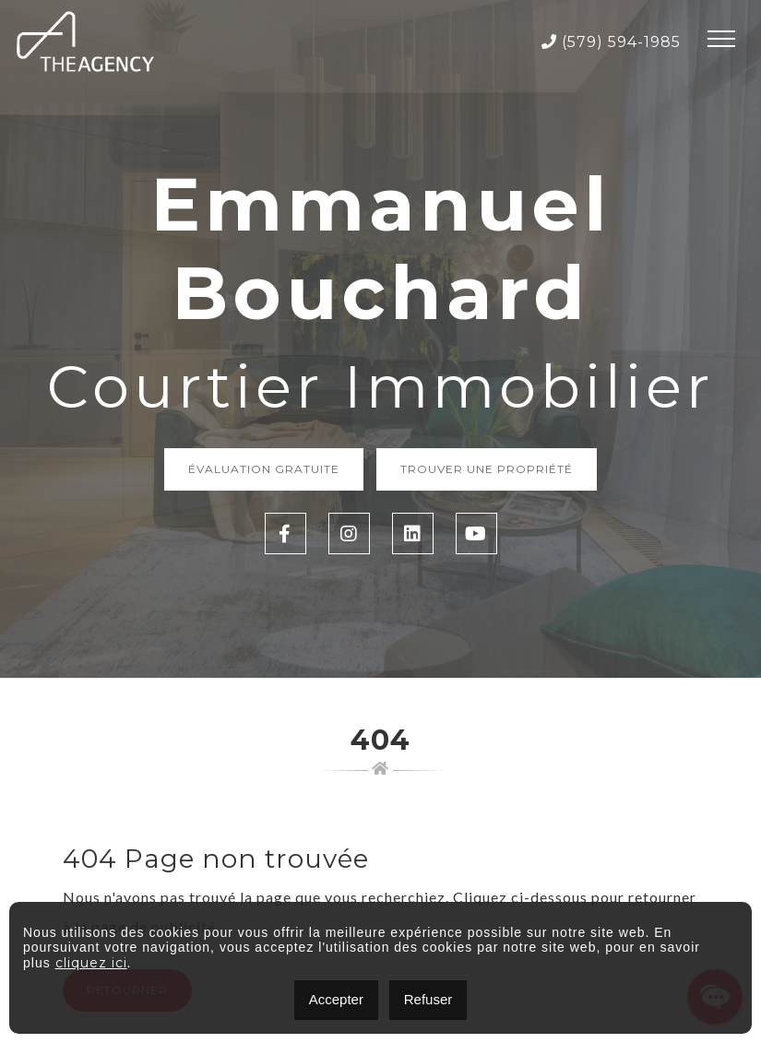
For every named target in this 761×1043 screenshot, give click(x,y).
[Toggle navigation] (721, 41)
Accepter (336, 999)
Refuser (428, 999)
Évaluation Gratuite (263, 469)
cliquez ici (91, 962)
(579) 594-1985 (611, 42)
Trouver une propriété (486, 469)
